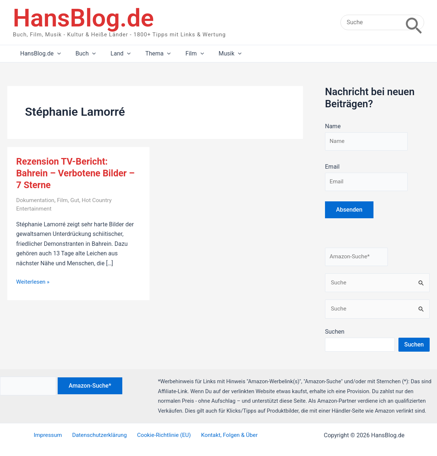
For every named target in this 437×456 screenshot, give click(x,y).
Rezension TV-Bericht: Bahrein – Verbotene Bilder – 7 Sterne (78, 173)
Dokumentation (36, 200)
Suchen (334, 334)
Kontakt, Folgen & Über (226, 435)
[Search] (414, 22)
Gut (77, 200)
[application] (55, 53)
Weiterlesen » (33, 282)
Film (64, 200)
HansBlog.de (83, 18)
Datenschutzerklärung (100, 435)
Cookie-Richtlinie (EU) (162, 435)
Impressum (50, 435)
